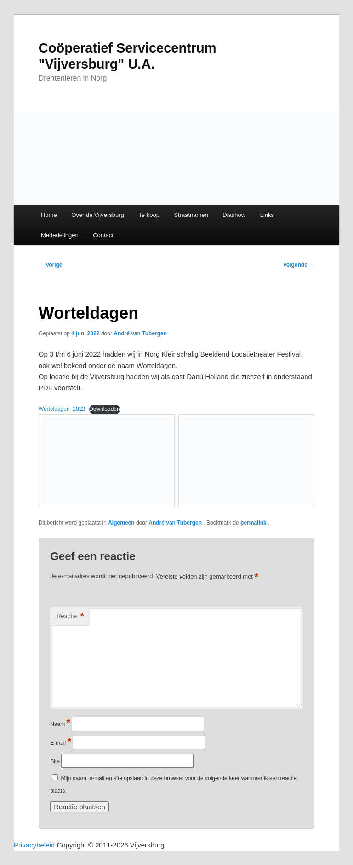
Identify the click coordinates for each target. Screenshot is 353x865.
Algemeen (121, 523)
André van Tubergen (140, 333)
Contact (103, 235)
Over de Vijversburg (97, 214)
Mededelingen (60, 235)
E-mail (60, 743)
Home (49, 214)
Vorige (51, 265)
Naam (60, 724)
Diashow (233, 214)
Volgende (298, 265)
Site (55, 761)
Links (267, 214)
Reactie (70, 616)
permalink (254, 523)
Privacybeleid (34, 845)
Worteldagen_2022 (62, 409)
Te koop (148, 214)
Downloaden (104, 409)
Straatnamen (191, 214)
